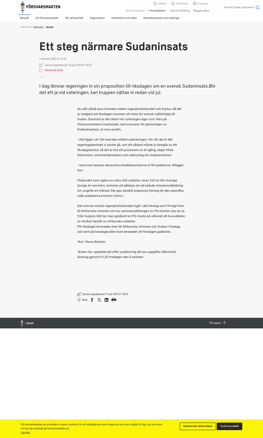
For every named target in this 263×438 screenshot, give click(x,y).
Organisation (97, 18)
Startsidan (38, 27)
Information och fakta (124, 18)
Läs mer (25, 432)
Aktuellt (24, 18)
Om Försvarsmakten (47, 18)
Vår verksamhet (74, 18)
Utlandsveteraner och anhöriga (161, 18)
